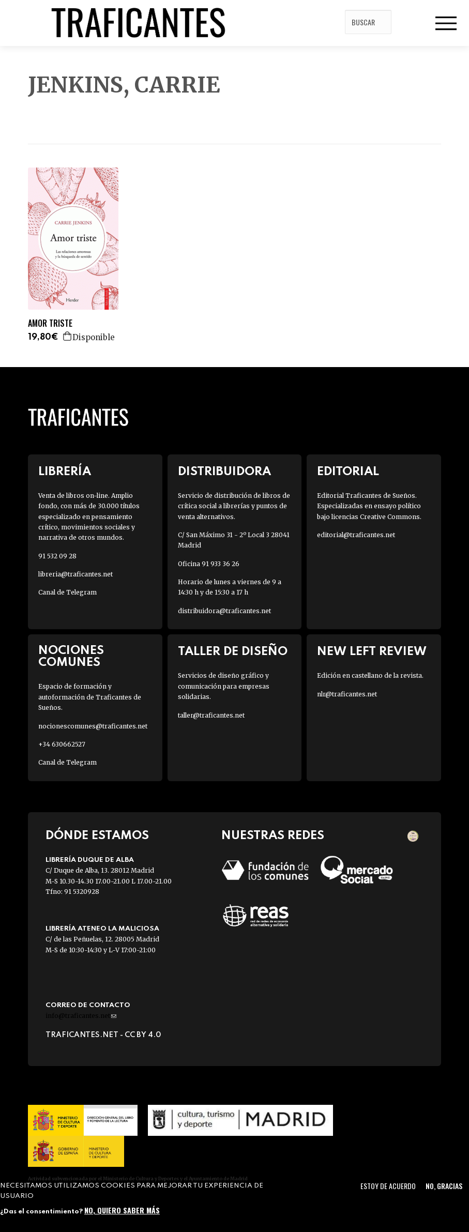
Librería (64, 472)
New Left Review (372, 652)
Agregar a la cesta (67, 336)
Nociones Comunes (71, 656)
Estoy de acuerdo (388, 1185)
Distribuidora (224, 472)
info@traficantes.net (81, 1016)
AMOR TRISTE (50, 323)
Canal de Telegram (67, 592)
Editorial (348, 472)
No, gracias (444, 1185)
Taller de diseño (233, 652)
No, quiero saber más (122, 1210)
